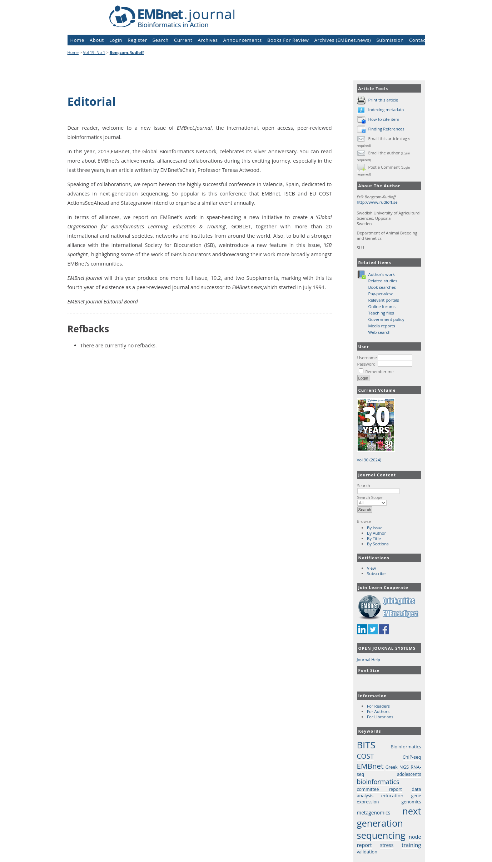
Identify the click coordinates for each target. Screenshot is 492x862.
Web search (379, 332)
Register (137, 40)
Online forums (382, 306)
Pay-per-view (380, 293)
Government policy (386, 319)
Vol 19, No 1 (94, 52)
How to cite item (383, 119)
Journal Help (369, 659)
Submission (389, 40)
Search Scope (372, 500)
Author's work (381, 274)
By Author (376, 533)
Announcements (242, 40)
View (371, 568)
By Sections (378, 543)
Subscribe (376, 573)
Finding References (386, 129)
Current (183, 40)
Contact (418, 40)
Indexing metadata (386, 109)
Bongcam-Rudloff (127, 52)
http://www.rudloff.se (377, 202)
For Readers (378, 706)
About (97, 40)
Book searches (382, 287)
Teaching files (381, 313)
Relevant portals (383, 300)
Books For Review (288, 40)
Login (115, 40)
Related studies (383, 280)
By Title (374, 538)
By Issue (375, 527)
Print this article (383, 100)
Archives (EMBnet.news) (342, 40)
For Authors (378, 711)
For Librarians (380, 716)
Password (366, 364)
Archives (208, 40)
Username (367, 357)
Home (77, 40)
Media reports (381, 325)
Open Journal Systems (387, 648)
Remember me (379, 371)
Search (378, 488)
